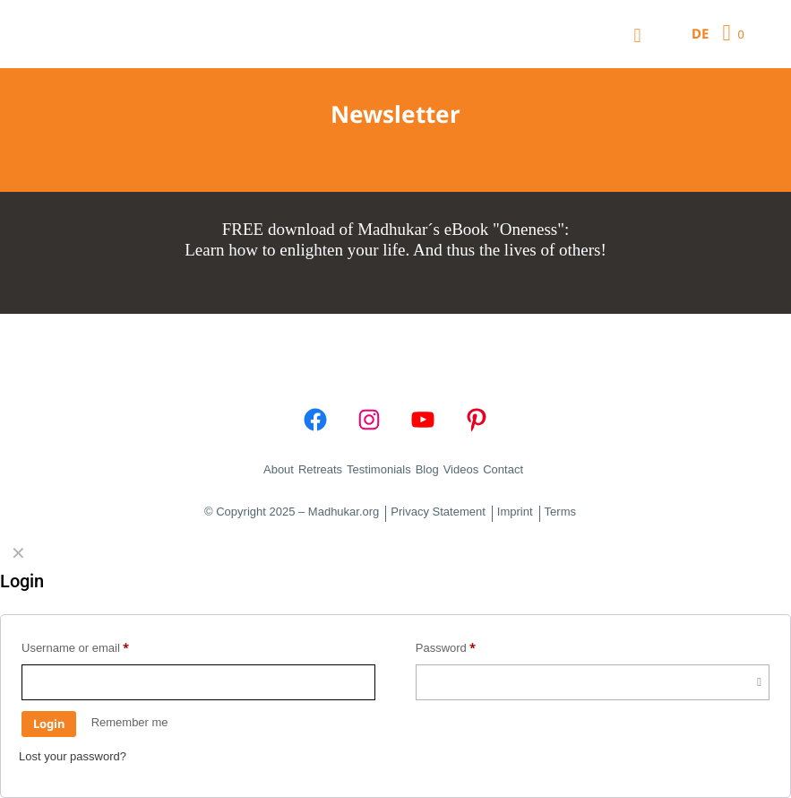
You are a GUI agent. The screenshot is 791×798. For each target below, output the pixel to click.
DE (700, 33)
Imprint (515, 512)
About (278, 469)
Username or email (75, 647)
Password (446, 647)
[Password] (593, 682)
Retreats (320, 469)
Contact (503, 469)
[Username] (198, 682)
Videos (461, 469)
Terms (560, 512)
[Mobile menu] (638, 34)
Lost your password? (72, 756)
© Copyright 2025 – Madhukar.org (291, 512)
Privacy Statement (438, 512)
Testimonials (379, 469)
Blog (427, 469)
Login (48, 724)
